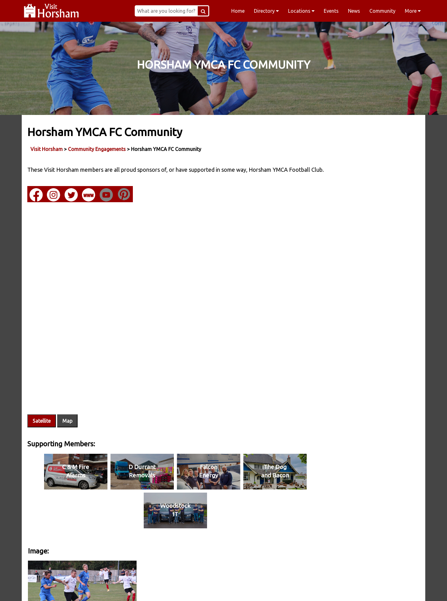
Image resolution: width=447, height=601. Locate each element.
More (413, 11)
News (354, 11)
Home (238, 11)
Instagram (183, 588)
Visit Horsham (47, 149)
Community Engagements (97, 149)
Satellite (42, 407)
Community (382, 11)
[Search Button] (215, 10)
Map (68, 407)
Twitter (263, 588)
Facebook (104, 588)
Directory (266, 11)
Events (331, 11)
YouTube (343, 588)
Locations (301, 11)
